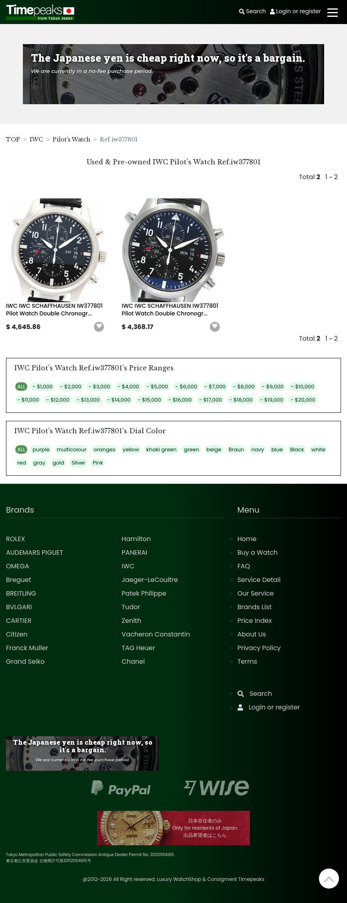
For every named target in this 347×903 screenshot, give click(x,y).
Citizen (17, 634)
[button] (99, 327)
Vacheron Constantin (156, 634)
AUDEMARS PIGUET (34, 552)
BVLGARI (19, 607)
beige (214, 449)
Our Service (255, 593)
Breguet (18, 579)
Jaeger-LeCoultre (150, 579)
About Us (251, 634)
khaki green (161, 449)
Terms (247, 661)
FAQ (243, 566)
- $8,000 (244, 386)
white (318, 449)
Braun (236, 449)
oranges (105, 449)
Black (297, 449)
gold (58, 463)
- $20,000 (302, 400)
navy (257, 449)
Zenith (131, 620)
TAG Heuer (138, 648)
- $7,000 (215, 386)
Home (247, 538)
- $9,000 (273, 386)
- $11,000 (28, 400)
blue (276, 449)
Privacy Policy (259, 648)
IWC (36, 139)
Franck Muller (27, 648)
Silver (78, 463)
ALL (21, 386)
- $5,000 (157, 386)
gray (39, 463)
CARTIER (18, 620)
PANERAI (134, 552)
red (21, 463)
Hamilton (136, 538)
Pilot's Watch (71, 139)
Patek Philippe (144, 593)
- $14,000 (118, 400)
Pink (98, 463)
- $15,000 (149, 400)
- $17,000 (210, 400)
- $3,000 (99, 386)
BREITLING (21, 593)
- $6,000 (186, 386)
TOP (13, 139)
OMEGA (17, 566)
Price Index (254, 620)
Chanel (133, 661)
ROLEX (15, 538)
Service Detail (259, 579)
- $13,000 (88, 400)
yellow (131, 449)
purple (40, 449)
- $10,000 (302, 386)
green (191, 449)
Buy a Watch (257, 552)
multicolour (72, 449)
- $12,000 (57, 400)
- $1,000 (42, 386)
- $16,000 (180, 400)
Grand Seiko (25, 661)
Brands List (254, 607)
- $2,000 (70, 386)
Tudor (131, 607)
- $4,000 (128, 386)
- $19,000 (271, 400)
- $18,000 (241, 400)
